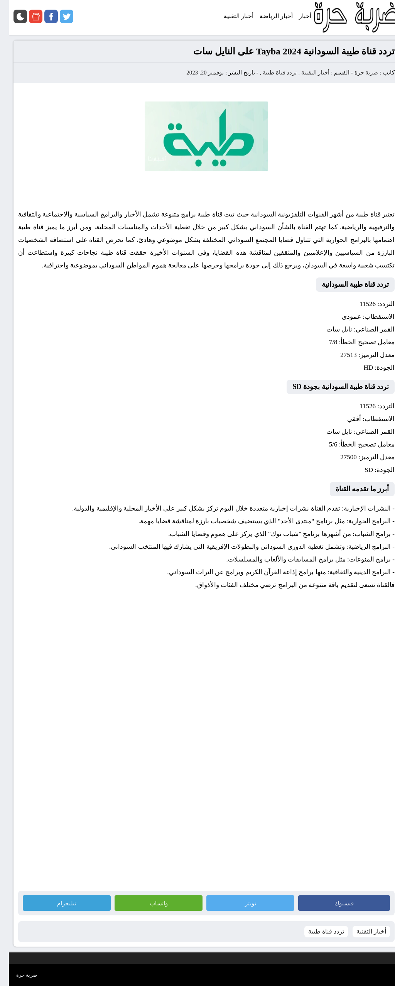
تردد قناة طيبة (271, 72)
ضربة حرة (357, 72)
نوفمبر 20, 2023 (196, 72)
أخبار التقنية (306, 72)
